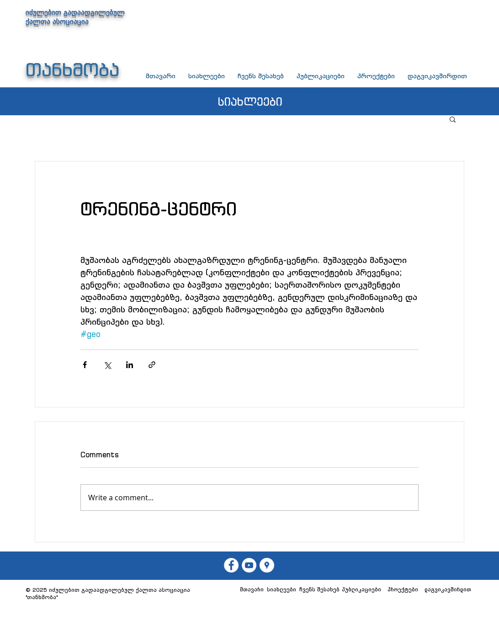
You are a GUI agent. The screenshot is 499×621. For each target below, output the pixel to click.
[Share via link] (152, 364)
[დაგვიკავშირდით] (448, 589)
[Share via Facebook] (84, 364)
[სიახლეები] (281, 589)
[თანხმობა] (249, 565)
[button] (452, 119)
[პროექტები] (402, 589)
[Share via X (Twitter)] (107, 364)
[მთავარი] (252, 589)
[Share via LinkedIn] (129, 364)
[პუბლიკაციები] (361, 589)
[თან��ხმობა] (231, 565)
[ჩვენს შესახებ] (319, 589)
